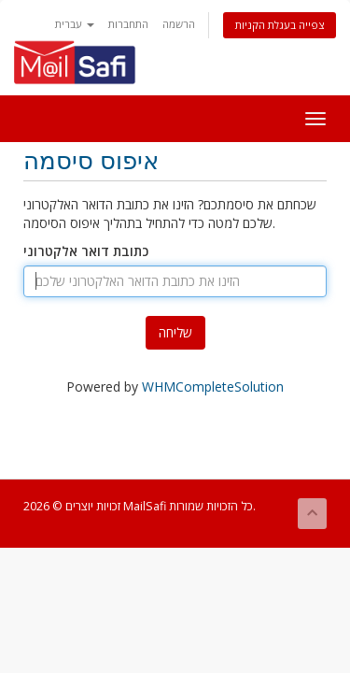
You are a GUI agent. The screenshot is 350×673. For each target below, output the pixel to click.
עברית (74, 24)
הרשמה (178, 24)
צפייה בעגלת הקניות (279, 25)
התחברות (128, 24)
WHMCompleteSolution (213, 386)
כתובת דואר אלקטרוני (85, 251)
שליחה (175, 332)
